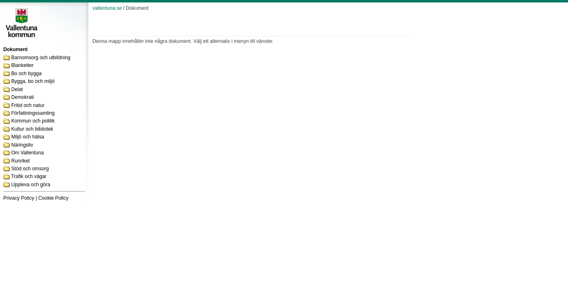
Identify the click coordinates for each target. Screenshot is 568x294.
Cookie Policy (53, 198)
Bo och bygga (26, 73)
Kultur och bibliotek (32, 129)
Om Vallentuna (27, 153)
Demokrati (22, 97)
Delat (16, 89)
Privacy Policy (18, 198)
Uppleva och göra (30, 184)
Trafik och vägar (29, 176)
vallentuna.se (107, 8)
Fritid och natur (27, 105)
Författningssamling (32, 113)
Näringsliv (22, 145)
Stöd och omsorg (30, 169)
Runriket (20, 161)
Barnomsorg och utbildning (40, 57)
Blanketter (22, 65)
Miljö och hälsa (27, 137)
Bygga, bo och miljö (32, 81)
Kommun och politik (32, 121)
